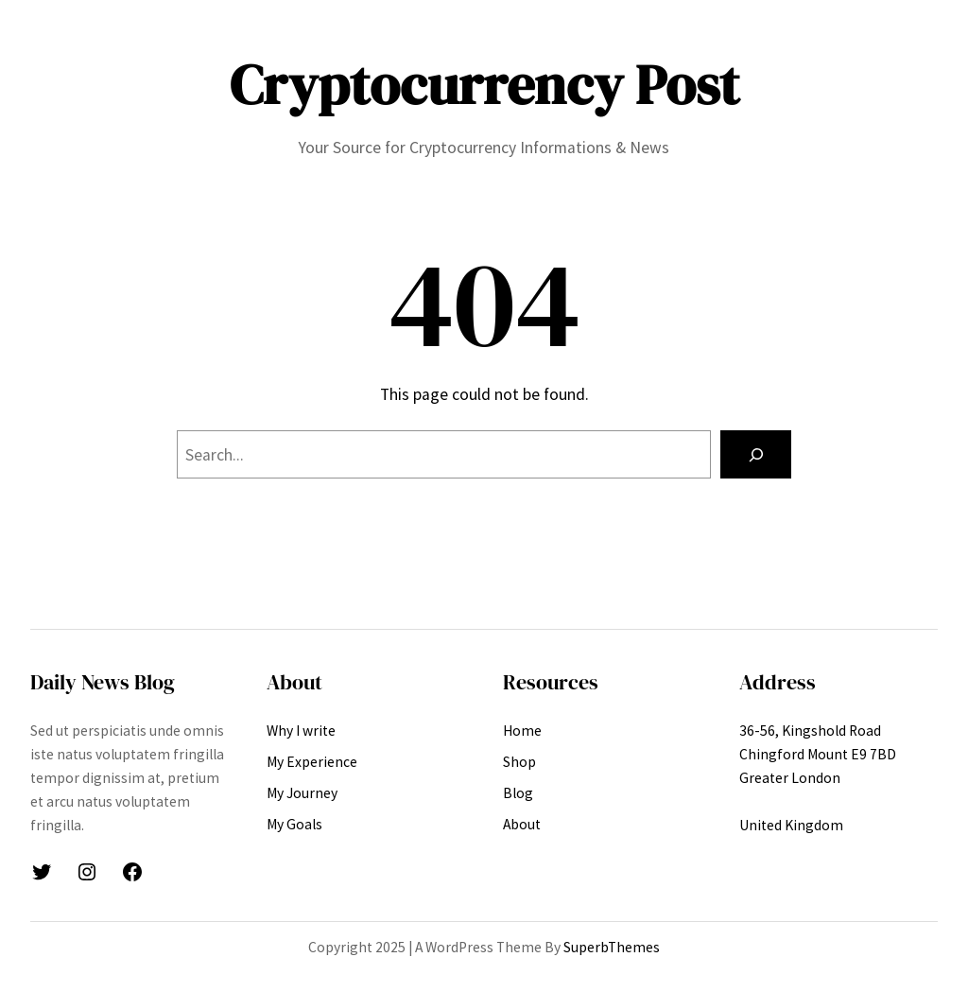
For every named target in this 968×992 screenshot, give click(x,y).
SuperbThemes (611, 947)
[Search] (755, 454)
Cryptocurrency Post (484, 85)
